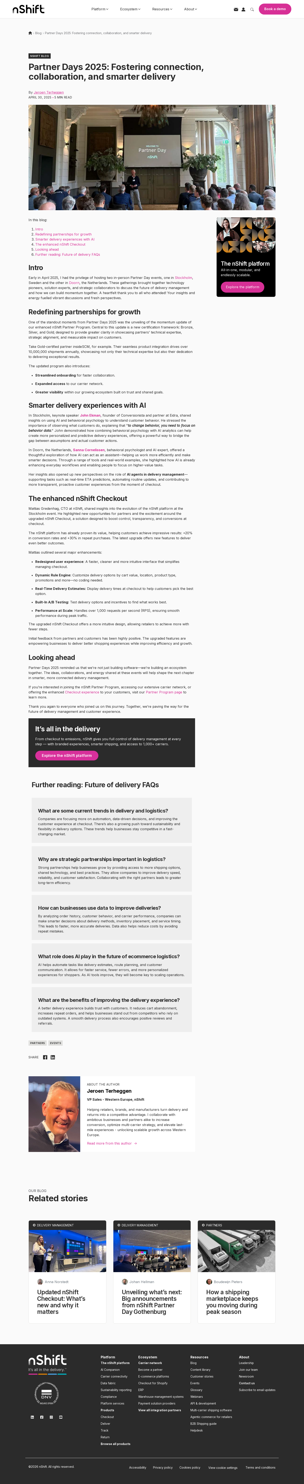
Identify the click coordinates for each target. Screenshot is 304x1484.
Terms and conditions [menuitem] (261, 1467)
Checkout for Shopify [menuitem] (153, 1383)
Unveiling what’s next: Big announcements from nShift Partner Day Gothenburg (152, 1302)
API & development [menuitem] (203, 1403)
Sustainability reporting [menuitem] (116, 1390)
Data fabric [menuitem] (108, 1383)
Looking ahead (47, 249)
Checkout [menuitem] (107, 1417)
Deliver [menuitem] (105, 1423)
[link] (47, 1365)
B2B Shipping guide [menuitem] (203, 1423)
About (190, 9)
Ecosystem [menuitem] (147, 1357)
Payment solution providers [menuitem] (156, 1403)
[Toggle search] (252, 9)
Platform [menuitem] (108, 1357)
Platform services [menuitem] (112, 1403)
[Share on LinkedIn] (53, 1057)
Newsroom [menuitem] (246, 1376)
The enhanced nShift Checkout (60, 244)
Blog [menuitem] (193, 1363)
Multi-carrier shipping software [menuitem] (211, 1410)
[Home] (30, 33)
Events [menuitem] (195, 1383)
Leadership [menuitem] (246, 1363)
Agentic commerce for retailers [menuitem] (211, 1417)
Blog (38, 33)
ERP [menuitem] (141, 1390)
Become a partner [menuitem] (150, 1369)
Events (55, 1043)
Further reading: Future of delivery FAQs (67, 254)
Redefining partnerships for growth (63, 234)
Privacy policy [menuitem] (163, 1467)
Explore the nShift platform (67, 755)
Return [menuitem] (105, 1437)
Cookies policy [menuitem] (189, 1467)
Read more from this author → (112, 1143)
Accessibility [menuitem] (137, 1467)
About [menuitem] (244, 1357)
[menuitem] (115, 1363)
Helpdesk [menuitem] (196, 1430)
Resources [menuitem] (199, 1357)
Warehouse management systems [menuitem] (161, 1396)
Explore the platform (242, 287)
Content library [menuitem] (200, 1369)
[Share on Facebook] (45, 1057)
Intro (39, 229)
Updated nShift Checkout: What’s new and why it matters (61, 1302)
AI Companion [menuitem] (110, 1369)
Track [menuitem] (104, 1430)
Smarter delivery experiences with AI (65, 239)
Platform (99, 9)
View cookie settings (223, 1467)
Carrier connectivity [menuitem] (114, 1376)
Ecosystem (130, 9)
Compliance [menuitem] (109, 1396)
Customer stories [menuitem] (201, 1376)
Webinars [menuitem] (196, 1396)
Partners (37, 1043)
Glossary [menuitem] (196, 1390)
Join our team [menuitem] (248, 1369)
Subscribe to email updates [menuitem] (257, 1390)
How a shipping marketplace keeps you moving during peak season (232, 1302)
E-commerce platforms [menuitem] (153, 1376)
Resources (162, 9)
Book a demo (275, 9)
